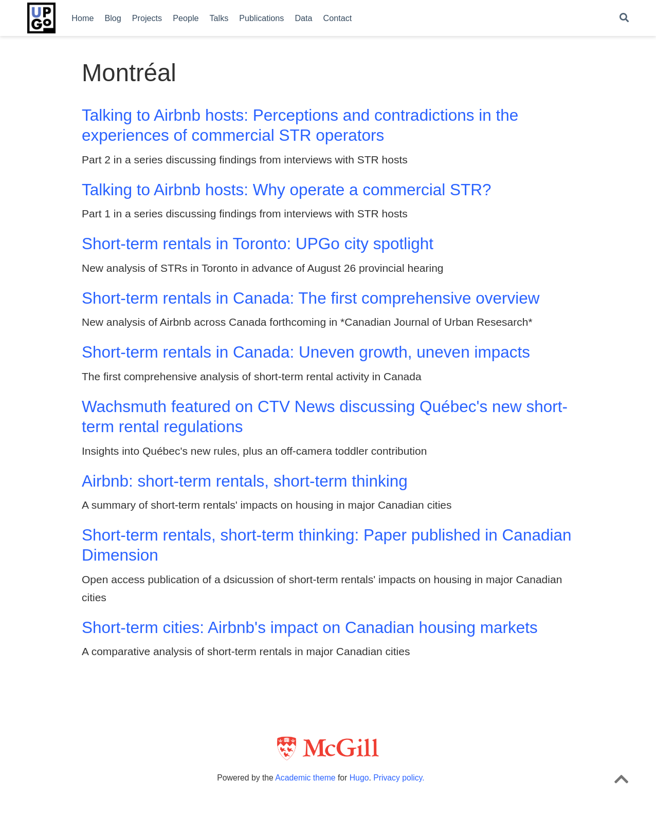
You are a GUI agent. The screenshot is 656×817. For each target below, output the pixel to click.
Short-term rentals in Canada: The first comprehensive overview (311, 298)
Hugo (359, 777)
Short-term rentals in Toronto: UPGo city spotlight (257, 243)
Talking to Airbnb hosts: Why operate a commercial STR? (286, 189)
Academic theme (305, 777)
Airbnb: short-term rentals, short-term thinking (245, 481)
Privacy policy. (398, 777)
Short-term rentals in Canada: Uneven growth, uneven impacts (306, 352)
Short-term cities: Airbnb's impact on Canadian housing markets (310, 627)
